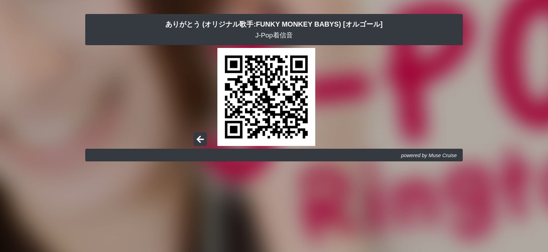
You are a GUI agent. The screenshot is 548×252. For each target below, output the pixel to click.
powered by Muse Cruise (429, 155)
